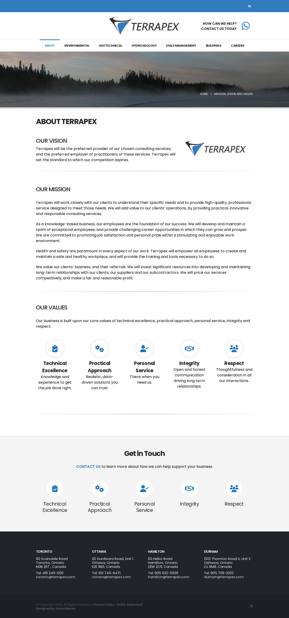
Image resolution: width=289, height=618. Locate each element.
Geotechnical (110, 45)
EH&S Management (181, 45)
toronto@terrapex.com (55, 577)
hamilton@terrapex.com (168, 577)
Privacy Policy (104, 604)
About (50, 45)
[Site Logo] (144, 26)
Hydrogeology (144, 45)
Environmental (76, 45)
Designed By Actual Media (55, 608)
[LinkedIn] (249, 6)
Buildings (214, 45)
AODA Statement (129, 604)
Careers (237, 45)
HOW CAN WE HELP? (220, 23)
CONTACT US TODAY (219, 28)
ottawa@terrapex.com (111, 577)
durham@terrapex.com (224, 577)
